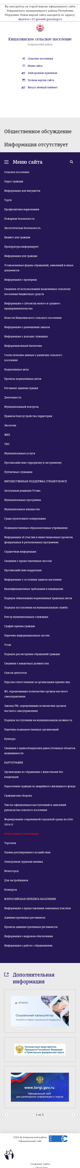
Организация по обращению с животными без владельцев (33, 774)
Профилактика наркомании (21, 209)
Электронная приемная (42, 73)
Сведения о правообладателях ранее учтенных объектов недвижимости (39, 751)
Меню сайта (35, 65)
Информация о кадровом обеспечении (28, 936)
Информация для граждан (20, 256)
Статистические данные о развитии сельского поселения (33, 358)
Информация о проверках (20, 279)
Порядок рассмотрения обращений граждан (32, 654)
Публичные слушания (18, 472)
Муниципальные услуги (19, 453)
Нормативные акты (16, 369)
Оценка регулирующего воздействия (27, 852)
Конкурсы (10, 889)
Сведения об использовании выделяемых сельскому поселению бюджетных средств (37, 292)
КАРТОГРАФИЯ (13, 762)
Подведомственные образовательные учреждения (36, 528)
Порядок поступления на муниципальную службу (36, 607)
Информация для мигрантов (22, 190)
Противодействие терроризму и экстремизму (33, 462)
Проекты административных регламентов (31, 927)
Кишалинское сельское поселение (40, 39)
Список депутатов (15, 672)
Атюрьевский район (40, 44)
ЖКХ (7, 434)
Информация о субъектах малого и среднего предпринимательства (32, 306)
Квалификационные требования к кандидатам (33, 588)
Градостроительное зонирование (25, 518)
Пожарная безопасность (19, 218)
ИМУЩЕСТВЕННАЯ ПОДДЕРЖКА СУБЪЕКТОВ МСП (35, 481)
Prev (6, 1115)
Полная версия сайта (41, 80)
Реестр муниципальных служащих (26, 616)
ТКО (6, 444)
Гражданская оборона (18, 795)
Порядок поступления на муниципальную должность (38, 720)
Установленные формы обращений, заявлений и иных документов (38, 268)
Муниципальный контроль (21, 406)
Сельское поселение (16, 172)
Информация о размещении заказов (27, 327)
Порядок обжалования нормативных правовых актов (38, 598)
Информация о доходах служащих (26, 336)
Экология (10, 425)
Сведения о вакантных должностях (26, 663)
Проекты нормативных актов (22, 378)
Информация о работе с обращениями (28, 945)
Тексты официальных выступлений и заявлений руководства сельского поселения (35, 808)
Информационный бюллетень (23, 345)
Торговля (10, 843)
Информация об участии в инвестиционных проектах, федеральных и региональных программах (38, 540)
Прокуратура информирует (21, 246)
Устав (7, 644)
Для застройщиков (16, 880)
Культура (9, 738)
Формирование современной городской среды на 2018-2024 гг (39, 822)
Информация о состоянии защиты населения (33, 579)
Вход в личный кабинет (43, 87)
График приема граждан (19, 626)
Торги (8, 200)
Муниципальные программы (22, 500)
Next (73, 1115)
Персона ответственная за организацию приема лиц (37, 682)
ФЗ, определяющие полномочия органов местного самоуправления (36, 694)
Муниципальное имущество (22, 509)
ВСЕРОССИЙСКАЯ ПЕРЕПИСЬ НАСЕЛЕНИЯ (30, 899)
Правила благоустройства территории (28, 416)
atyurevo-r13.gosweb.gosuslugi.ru (40, 19)
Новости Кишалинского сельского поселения (33, 317)
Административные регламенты (24, 917)
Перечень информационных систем (26, 635)
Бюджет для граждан (17, 237)
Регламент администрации (21, 388)
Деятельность (12, 397)
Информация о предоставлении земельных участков (37, 908)
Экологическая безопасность (22, 228)
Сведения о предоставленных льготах (28, 561)
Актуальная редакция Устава (22, 490)
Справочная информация (20, 551)
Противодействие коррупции (23, 570)
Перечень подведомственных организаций (31, 729)
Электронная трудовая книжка (23, 861)
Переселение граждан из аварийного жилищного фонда (39, 786)
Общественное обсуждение (21, 833)
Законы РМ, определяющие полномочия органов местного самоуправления (35, 708)
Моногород (11, 871)
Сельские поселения (40, 58)
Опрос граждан (13, 181)
